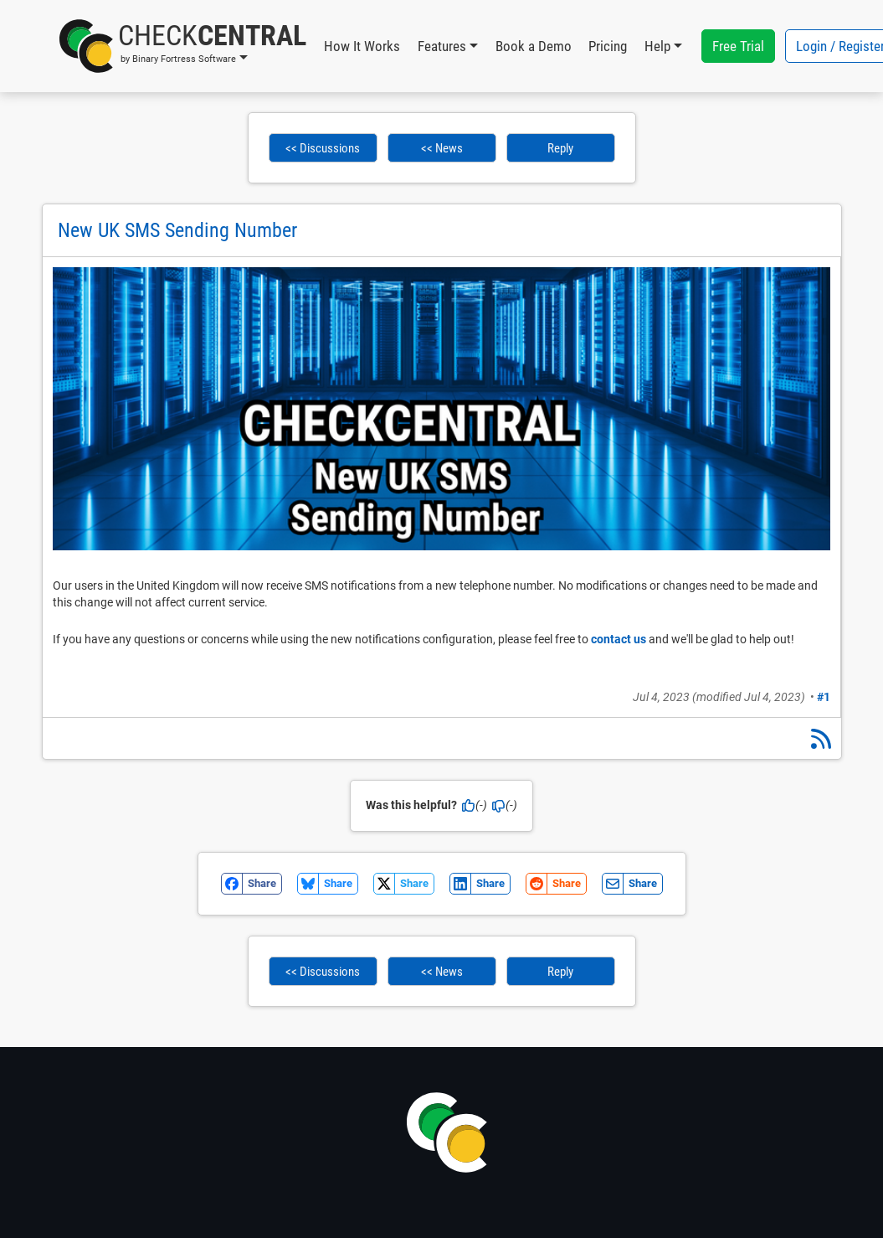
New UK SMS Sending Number (177, 230)
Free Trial (738, 46)
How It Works (362, 46)
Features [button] (442, 46)
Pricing (607, 46)
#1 (823, 697)
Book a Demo (533, 46)
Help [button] (657, 46)
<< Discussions (322, 148)
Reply (560, 148)
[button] (183, 46)
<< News (442, 148)
